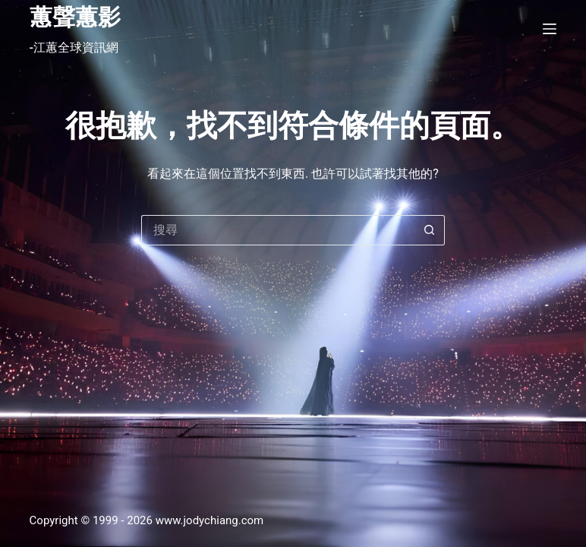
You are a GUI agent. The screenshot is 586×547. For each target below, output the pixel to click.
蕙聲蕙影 (75, 17)
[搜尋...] (277, 230)
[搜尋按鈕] (429, 230)
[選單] (549, 29)
